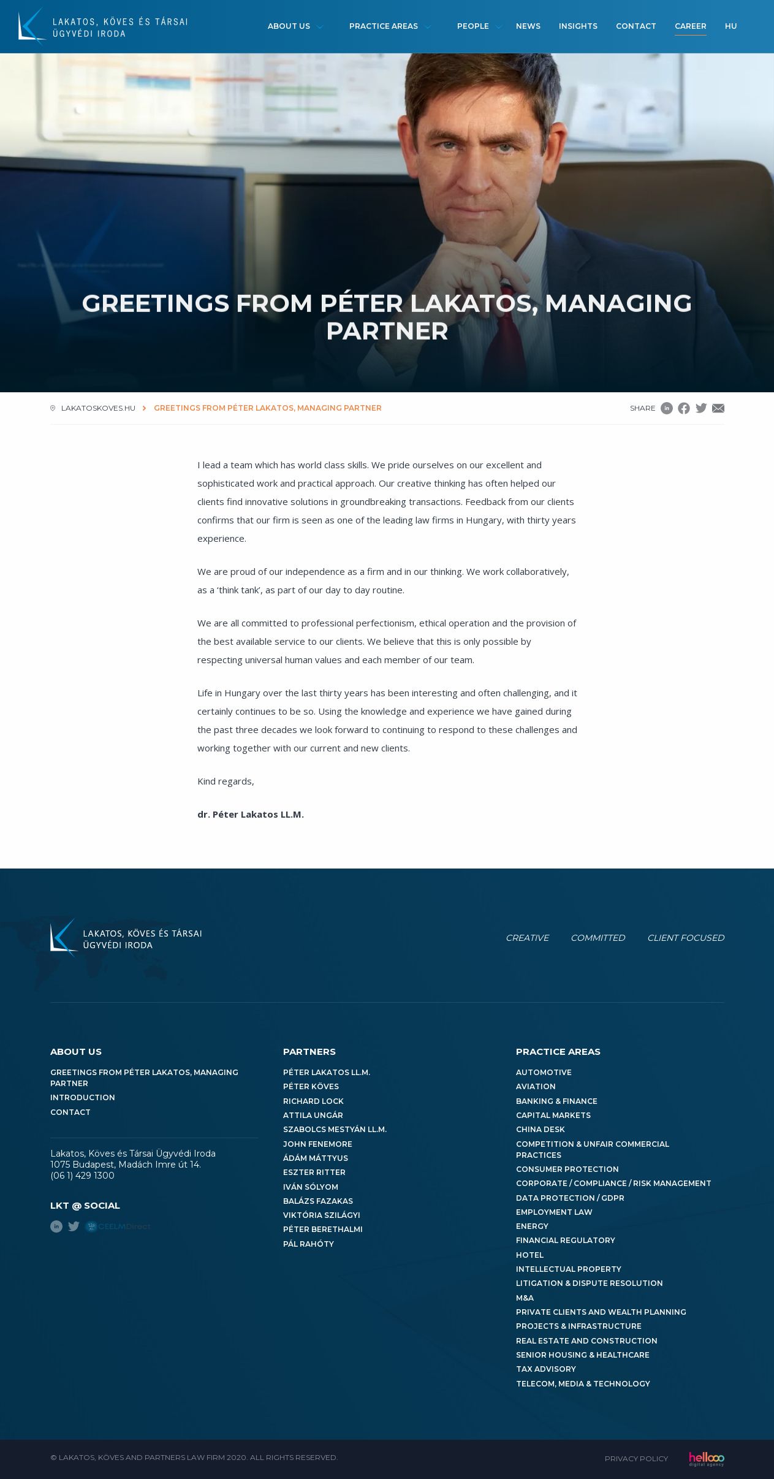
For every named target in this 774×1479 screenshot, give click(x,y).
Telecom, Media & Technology (583, 1383)
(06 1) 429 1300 (82, 1175)
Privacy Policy (636, 1458)
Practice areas (383, 26)
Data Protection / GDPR (570, 1198)
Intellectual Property (568, 1269)
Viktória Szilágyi (321, 1215)
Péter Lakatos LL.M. (326, 1072)
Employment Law (554, 1212)
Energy (532, 1226)
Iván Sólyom (310, 1187)
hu (731, 26)
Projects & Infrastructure (579, 1326)
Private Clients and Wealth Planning (601, 1312)
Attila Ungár (313, 1115)
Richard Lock (313, 1101)
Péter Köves (311, 1086)
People (473, 26)
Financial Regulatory (565, 1240)
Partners (309, 1051)
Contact (636, 26)
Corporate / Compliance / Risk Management (613, 1183)
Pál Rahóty (308, 1244)
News (528, 26)
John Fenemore (317, 1144)
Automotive (544, 1072)
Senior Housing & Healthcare (583, 1354)
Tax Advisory (546, 1369)
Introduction (82, 1097)
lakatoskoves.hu (98, 408)
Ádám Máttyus (315, 1158)
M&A (525, 1297)
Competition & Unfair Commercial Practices (592, 1149)
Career (691, 26)
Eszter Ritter (314, 1172)
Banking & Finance (557, 1101)
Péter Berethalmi (323, 1229)
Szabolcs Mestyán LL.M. (335, 1129)
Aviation (536, 1086)
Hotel (530, 1255)
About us (289, 26)
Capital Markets (553, 1115)
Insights (578, 26)
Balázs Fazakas (318, 1201)
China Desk (540, 1129)
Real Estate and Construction (587, 1340)
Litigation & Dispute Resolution (589, 1283)
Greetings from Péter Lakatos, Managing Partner (144, 1078)
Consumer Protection (567, 1169)
